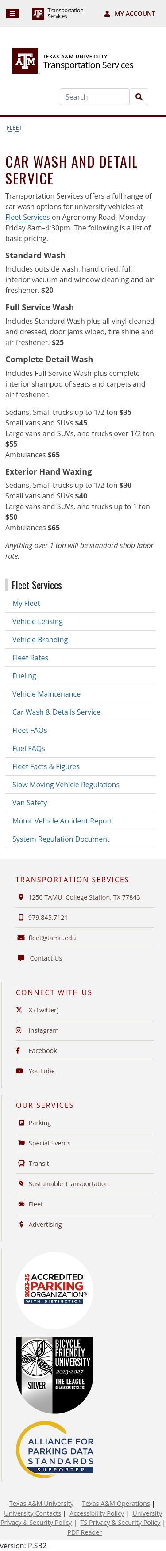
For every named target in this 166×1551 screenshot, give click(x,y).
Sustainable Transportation (62, 1184)
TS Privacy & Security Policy (120, 1522)
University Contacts (32, 1513)
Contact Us (38, 958)
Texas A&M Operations (116, 1503)
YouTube (35, 1071)
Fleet (14, 127)
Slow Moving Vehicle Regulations (66, 784)
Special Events (43, 1143)
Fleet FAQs (29, 730)
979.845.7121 (41, 917)
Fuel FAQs (28, 748)
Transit (32, 1163)
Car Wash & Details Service (56, 712)
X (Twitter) (37, 1010)
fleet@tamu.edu (52, 938)
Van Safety (29, 803)
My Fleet (26, 603)
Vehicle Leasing (37, 621)
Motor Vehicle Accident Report (62, 821)
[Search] (95, 96)
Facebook (36, 1050)
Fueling (24, 676)
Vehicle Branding (40, 639)
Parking (33, 1122)
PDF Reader (84, 1532)
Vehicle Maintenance (46, 694)
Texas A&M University (41, 1503)
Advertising (39, 1224)
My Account (129, 13)
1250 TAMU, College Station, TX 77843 (77, 897)
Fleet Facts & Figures (46, 766)
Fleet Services (27, 217)
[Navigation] (12, 13)
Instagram (37, 1030)
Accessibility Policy (96, 1513)
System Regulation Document (61, 839)
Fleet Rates (30, 658)
